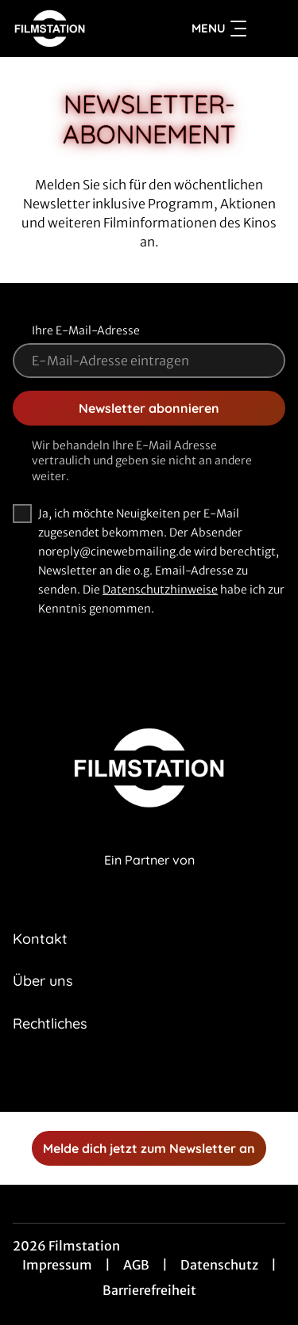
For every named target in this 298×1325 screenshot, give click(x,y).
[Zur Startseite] (70, 28)
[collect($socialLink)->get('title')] (132, 1077)
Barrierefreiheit (149, 1290)
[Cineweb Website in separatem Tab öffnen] (149, 877)
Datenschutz (219, 1265)
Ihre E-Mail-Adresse (86, 330)
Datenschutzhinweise (160, 589)
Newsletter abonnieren (149, 408)
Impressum (57, 1265)
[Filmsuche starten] (269, 28)
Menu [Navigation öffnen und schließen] (219, 28)
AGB (136, 1265)
